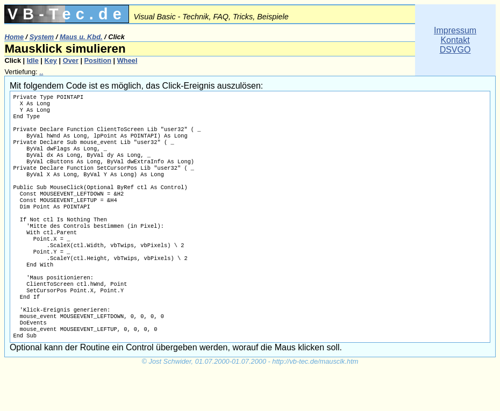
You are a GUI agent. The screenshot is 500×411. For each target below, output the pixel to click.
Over (70, 60)
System (42, 37)
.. (41, 72)
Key (51, 60)
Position (97, 60)
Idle (33, 60)
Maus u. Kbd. (81, 37)
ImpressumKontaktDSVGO (455, 40)
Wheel (127, 60)
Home (14, 37)
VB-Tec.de (67, 14)
